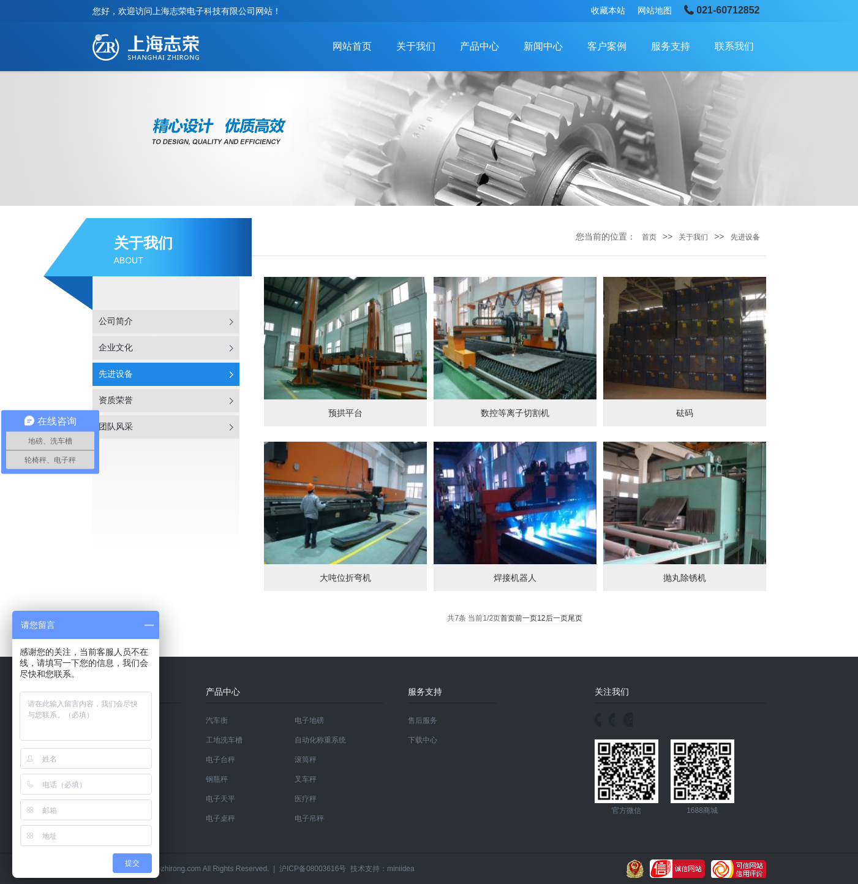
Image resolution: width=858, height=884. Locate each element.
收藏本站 (608, 10)
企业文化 (116, 347)
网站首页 (352, 46)
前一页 (526, 618)
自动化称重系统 (320, 740)
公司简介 (116, 321)
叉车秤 (306, 779)
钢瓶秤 (217, 779)
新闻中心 (543, 46)
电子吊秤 (309, 818)
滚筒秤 (306, 759)
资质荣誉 (116, 400)
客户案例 (607, 46)
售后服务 (422, 720)
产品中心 (479, 46)
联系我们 (734, 46)
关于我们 (415, 46)
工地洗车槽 (224, 740)
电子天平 (220, 799)
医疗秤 (306, 799)
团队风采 (116, 426)
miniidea (401, 868)
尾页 (575, 618)
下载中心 (422, 740)
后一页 (557, 618)
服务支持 (670, 46)
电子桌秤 (220, 818)
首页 (649, 237)
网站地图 (655, 10)
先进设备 (116, 374)
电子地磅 (309, 720)
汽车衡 (217, 720)
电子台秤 (220, 759)
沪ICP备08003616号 (312, 868)
